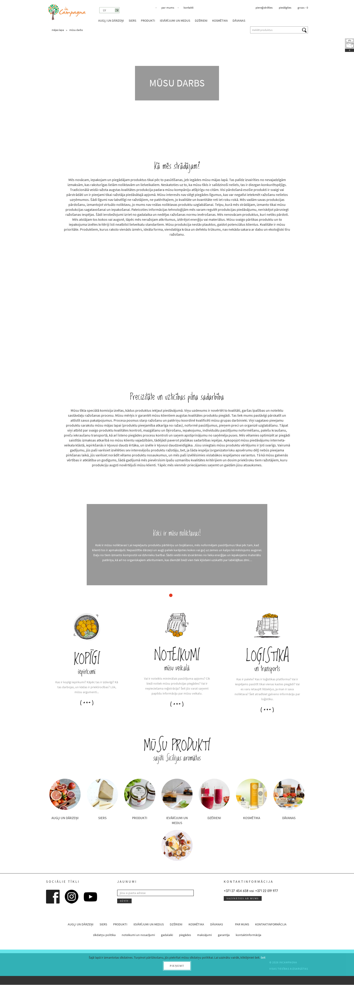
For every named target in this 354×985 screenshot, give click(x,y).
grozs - (303, 7)
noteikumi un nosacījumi (138, 935)
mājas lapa (58, 30)
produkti (148, 21)
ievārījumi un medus (175, 21)
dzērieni (201, 21)
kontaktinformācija (270, 924)
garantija (224, 935)
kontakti (188, 7)
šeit (263, 957)
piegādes (185, 935)
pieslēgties (285, 7)
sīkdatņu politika (104, 935)
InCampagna (67, 12)
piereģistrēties (264, 7)
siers (132, 21)
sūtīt (124, 901)
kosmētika (220, 21)
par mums (167, 7)
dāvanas (239, 21)
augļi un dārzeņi (111, 21)
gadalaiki (167, 935)
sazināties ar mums (242, 898)
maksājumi (204, 935)
